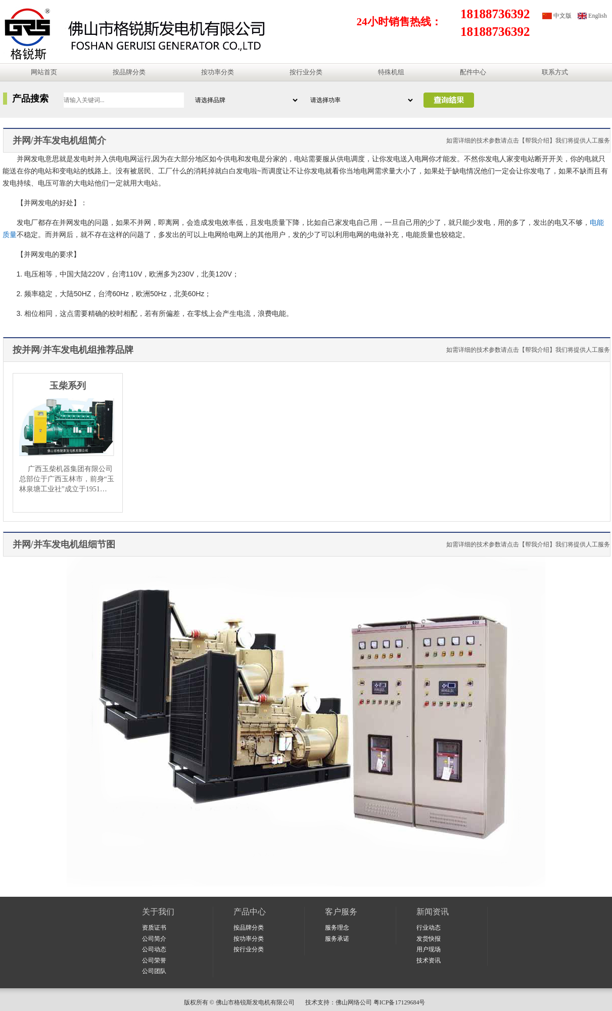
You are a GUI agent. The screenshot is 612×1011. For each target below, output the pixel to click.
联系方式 (555, 72)
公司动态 (154, 949)
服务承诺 (337, 938)
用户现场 (428, 949)
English (597, 15)
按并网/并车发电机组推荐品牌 (73, 350)
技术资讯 (428, 960)
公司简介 (154, 938)
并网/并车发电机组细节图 (64, 544)
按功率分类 (217, 72)
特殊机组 (391, 72)
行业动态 (428, 927)
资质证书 (154, 927)
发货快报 (428, 938)
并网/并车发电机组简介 (59, 140)
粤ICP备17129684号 (401, 1002)
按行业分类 (306, 72)
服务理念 (337, 927)
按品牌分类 (129, 72)
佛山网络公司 (354, 1002)
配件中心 (473, 72)
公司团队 (154, 971)
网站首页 (44, 72)
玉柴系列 (68, 386)
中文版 (562, 15)
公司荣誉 (154, 960)
